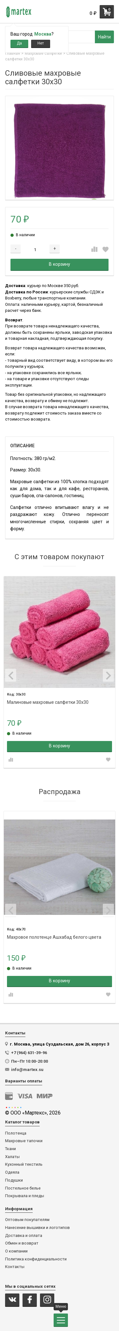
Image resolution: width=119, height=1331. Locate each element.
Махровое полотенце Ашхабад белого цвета (54, 937)
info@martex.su (27, 1069)
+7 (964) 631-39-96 (29, 1052)
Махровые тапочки (24, 1141)
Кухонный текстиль (24, 1164)
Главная (12, 53)
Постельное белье (23, 1188)
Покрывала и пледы (24, 1196)
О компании (16, 1251)
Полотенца (15, 1133)
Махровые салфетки (43, 53)
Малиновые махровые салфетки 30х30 (48, 702)
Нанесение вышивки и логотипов (37, 1227)
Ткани (10, 1149)
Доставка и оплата (23, 1235)
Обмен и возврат (21, 1243)
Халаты (12, 1157)
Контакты (14, 1267)
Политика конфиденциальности (36, 1259)
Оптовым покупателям (27, 1220)
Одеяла (12, 1172)
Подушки (14, 1180)
